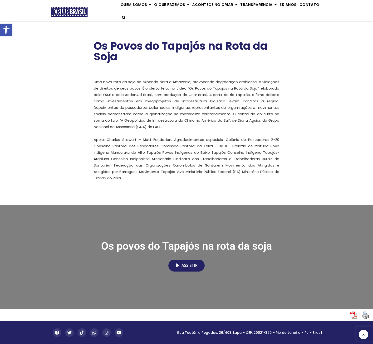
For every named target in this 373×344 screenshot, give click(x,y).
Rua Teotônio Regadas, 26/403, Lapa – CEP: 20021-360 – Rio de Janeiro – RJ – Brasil (249, 332)
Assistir (186, 265)
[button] (6, 30)
